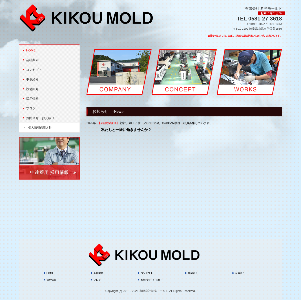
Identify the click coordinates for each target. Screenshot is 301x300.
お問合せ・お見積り (40, 118)
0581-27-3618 (265, 19)
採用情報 (32, 98)
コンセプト (34, 69)
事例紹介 (32, 79)
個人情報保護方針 (40, 127)
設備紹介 (32, 89)
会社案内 (32, 60)
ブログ (30, 108)
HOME (30, 50)
